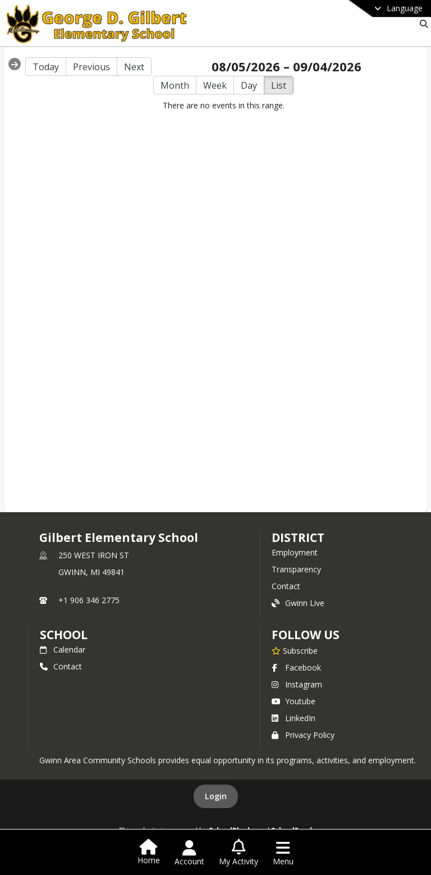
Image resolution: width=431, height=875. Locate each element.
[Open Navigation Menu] (283, 853)
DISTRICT (298, 537)
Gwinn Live (298, 603)
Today (46, 67)
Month (175, 85)
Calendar (62, 649)
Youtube (293, 701)
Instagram (297, 684)
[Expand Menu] (14, 64)
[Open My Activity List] (238, 853)
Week (215, 85)
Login (216, 796)
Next (134, 67)
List (278, 85)
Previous (91, 67)
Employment (295, 552)
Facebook (296, 667)
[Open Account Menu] (189, 853)
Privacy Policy (303, 735)
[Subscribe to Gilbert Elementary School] (295, 650)
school (64, 634)
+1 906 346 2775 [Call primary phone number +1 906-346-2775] (89, 600)
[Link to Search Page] (421, 24)
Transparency (296, 569)
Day (249, 85)
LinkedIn (293, 718)
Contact (286, 586)
